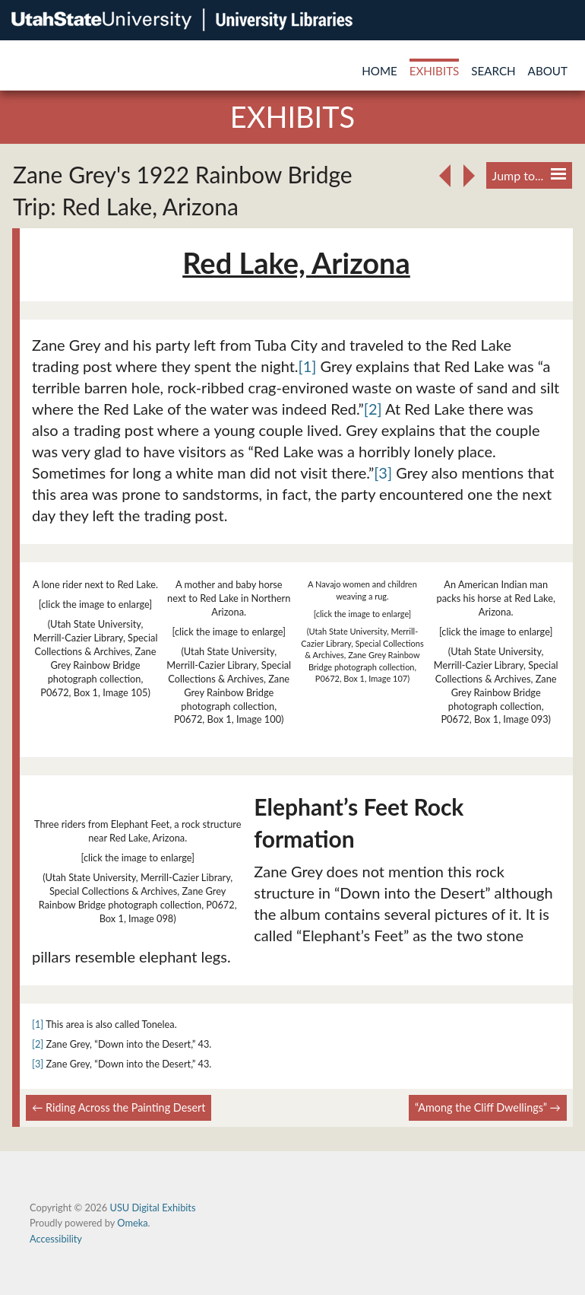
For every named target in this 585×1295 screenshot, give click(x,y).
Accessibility (56, 1239)
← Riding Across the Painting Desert (118, 1107)
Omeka (132, 1223)
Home (379, 71)
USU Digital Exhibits (152, 1207)
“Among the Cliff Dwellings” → (488, 1107)
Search (493, 71)
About (548, 71)
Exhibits (435, 71)
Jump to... (529, 175)
